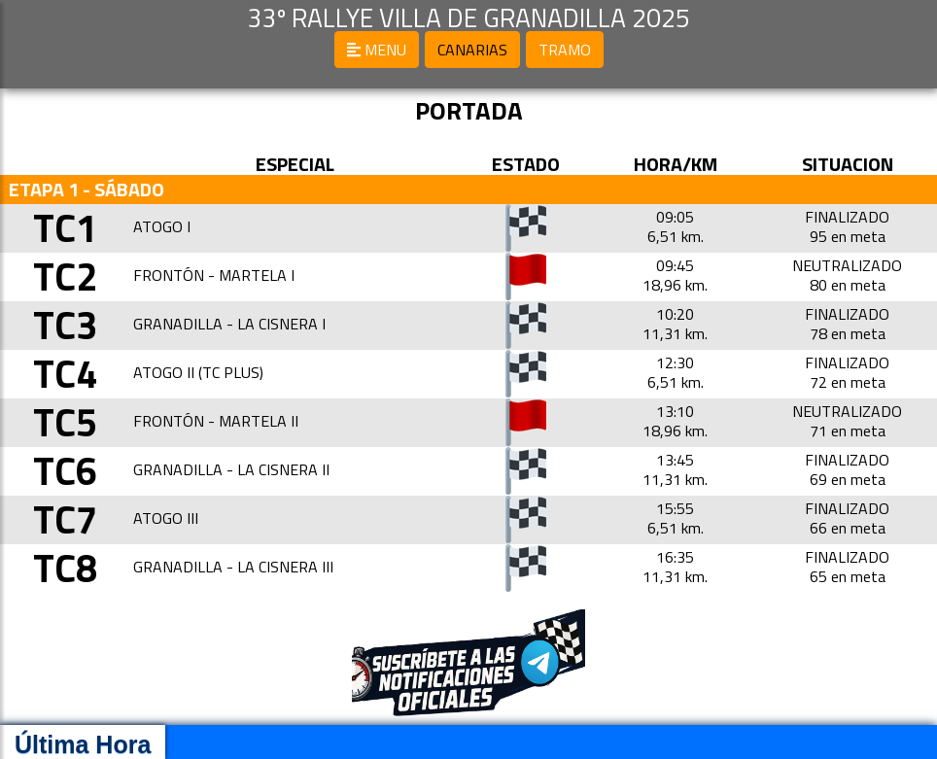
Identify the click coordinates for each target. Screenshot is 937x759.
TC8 (65, 568)
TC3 (65, 325)
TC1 (65, 228)
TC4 (65, 373)
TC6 (65, 470)
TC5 (65, 422)
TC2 (65, 276)
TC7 (65, 519)
